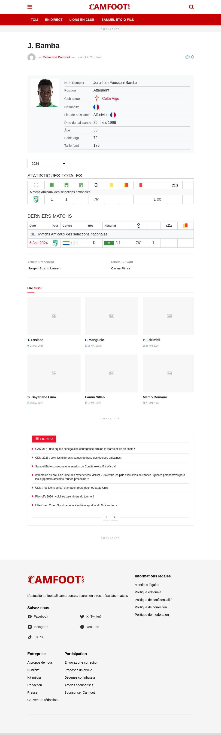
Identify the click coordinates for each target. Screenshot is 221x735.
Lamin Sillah (95, 399)
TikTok (35, 639)
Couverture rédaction (42, 702)
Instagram (37, 628)
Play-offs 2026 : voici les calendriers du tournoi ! (64, 498)
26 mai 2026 (151, 347)
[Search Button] (191, 7)
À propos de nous (40, 664)
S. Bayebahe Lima (41, 399)
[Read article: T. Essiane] (54, 318)
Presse (32, 694)
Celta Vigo (110, 99)
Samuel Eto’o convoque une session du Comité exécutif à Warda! (75, 468)
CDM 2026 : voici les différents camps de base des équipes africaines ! (78, 459)
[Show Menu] (29, 7)
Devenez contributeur (79, 679)
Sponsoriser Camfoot (79, 694)
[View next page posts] (114, 519)
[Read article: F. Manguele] (111, 318)
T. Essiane (35, 342)
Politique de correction (151, 609)
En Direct (53, 19)
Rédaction (34, 687)
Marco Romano (155, 399)
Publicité (33, 672)
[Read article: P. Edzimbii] (169, 318)
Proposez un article (78, 672)
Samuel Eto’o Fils (117, 19)
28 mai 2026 (35, 347)
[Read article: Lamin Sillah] (111, 375)
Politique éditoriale (148, 594)
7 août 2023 (86, 57)
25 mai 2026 (93, 404)
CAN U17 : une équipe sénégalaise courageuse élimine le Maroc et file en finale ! (85, 450)
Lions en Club (82, 19)
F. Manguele (94, 342)
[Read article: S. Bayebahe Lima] (54, 375)
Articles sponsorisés (78, 687)
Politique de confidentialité (154, 601)
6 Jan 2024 (39, 243)
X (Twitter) (90, 618)
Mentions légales (147, 586)
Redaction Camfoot (56, 57)
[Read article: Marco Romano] (169, 375)
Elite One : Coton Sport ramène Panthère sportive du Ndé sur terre (76, 507)
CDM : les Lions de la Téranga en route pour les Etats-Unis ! (72, 489)
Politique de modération (152, 616)
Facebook (37, 618)
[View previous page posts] (106, 519)
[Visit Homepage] (110, 7)
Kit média (34, 679)
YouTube (89, 628)
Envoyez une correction (81, 664)
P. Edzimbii (151, 342)
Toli (34, 19)
